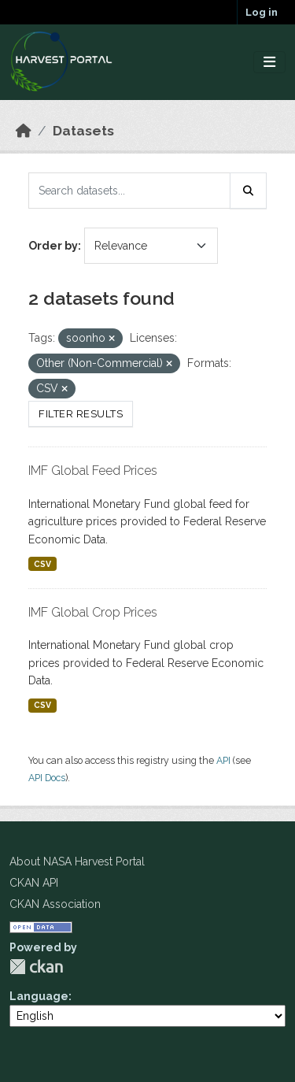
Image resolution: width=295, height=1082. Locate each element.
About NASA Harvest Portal (77, 861)
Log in (261, 12)
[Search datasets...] (129, 190)
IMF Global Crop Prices (92, 612)
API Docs (46, 778)
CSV (42, 564)
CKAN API (33, 882)
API (223, 760)
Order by (53, 245)
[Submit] (248, 190)
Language (38, 996)
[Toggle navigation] (269, 62)
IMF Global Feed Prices (92, 470)
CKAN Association (55, 904)
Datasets (83, 131)
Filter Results (81, 414)
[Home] (23, 131)
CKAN (36, 966)
